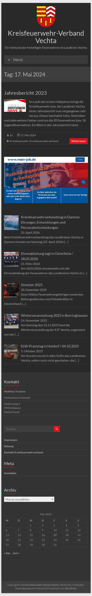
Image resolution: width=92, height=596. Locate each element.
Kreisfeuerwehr (19, 141)
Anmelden (10, 473)
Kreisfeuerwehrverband (44, 141)
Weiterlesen (78, 141)
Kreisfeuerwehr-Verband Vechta (46, 37)
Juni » (16, 553)
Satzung (8, 446)
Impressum (10, 440)
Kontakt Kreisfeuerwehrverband (23, 452)
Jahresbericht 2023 (25, 93)
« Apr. (7, 553)
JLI (11, 135)
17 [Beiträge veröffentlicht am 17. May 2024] (55, 535)
